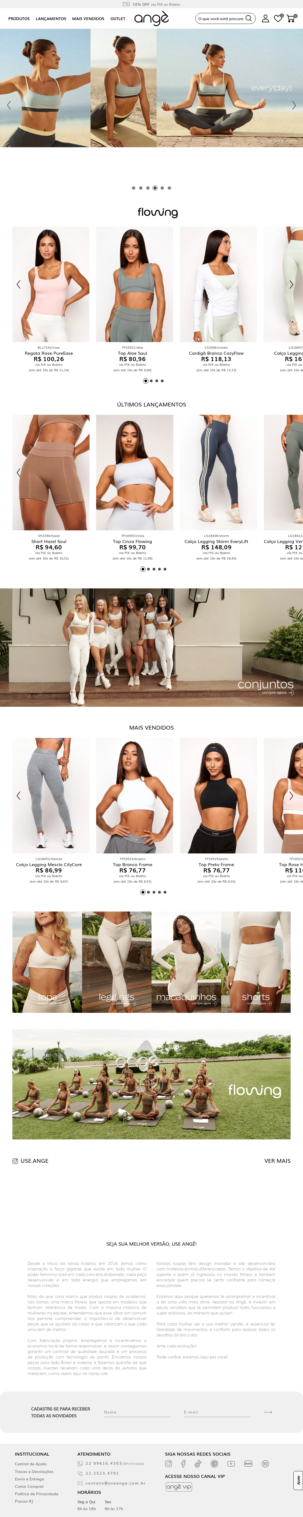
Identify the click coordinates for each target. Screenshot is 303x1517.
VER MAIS (277, 1160)
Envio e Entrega (29, 1478)
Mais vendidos (88, 18)
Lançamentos (51, 18)
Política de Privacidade (36, 1493)
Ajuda (298, 1480)
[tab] (133, 188)
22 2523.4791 (102, 1473)
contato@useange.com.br (116, 1483)
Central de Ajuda (31, 1463)
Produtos (19, 18)
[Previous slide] (8, 105)
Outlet (117, 18)
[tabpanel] (151, 105)
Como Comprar (29, 1486)
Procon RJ (24, 1501)
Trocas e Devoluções (34, 1471)
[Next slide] (294, 105)
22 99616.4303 (115, 1463)
